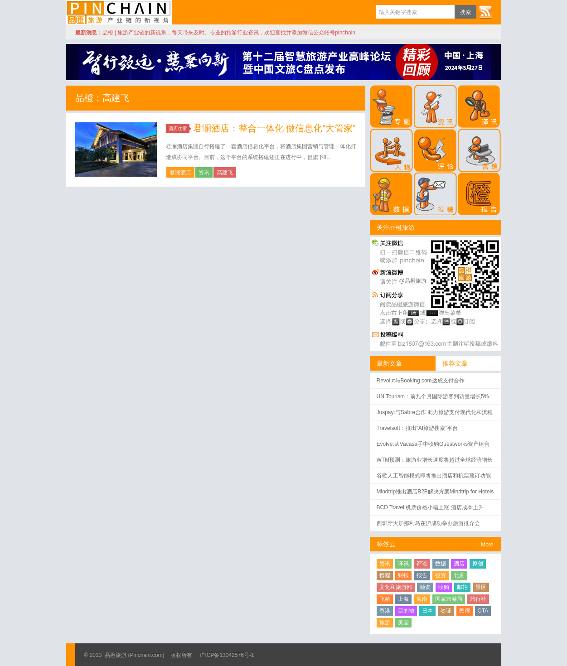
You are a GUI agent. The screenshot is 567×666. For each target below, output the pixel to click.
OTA (483, 611)
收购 (443, 587)
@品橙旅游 (412, 281)
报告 (422, 575)
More (487, 544)
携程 (384, 575)
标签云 (386, 544)
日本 (427, 611)
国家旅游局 (448, 599)
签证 (446, 611)
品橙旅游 (119, 12)
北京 (459, 575)
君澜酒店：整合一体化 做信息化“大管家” (274, 128)
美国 (403, 622)
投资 (440, 575)
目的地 (406, 611)
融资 (425, 587)
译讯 (403, 563)
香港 (384, 611)
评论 (422, 563)
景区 (480, 587)
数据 (440, 563)
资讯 (204, 172)
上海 (403, 599)
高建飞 (225, 172)
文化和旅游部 (395, 587)
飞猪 (384, 599)
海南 (422, 599)
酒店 (459, 563)
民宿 (464, 611)
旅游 (384, 622)
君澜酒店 (180, 172)
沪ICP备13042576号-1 (226, 655)
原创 (477, 563)
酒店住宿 (179, 128)
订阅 (485, 12)
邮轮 (462, 587)
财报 (403, 575)
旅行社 (478, 599)
